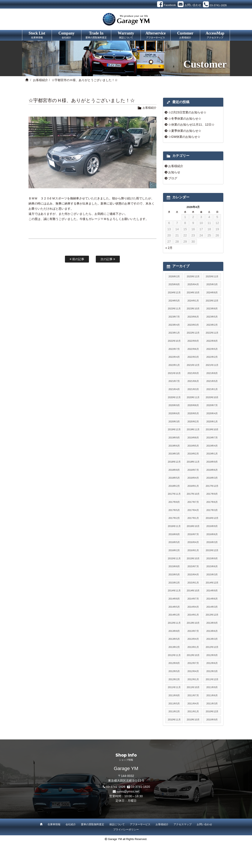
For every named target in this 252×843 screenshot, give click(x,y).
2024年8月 (212, 292)
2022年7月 (174, 349)
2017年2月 (174, 518)
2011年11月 (174, 687)
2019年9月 (174, 437)
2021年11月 (212, 365)
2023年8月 (212, 308)
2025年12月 (193, 276)
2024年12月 (174, 292)
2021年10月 (174, 373)
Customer (185, 35)
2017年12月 (212, 486)
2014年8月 (174, 598)
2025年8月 (174, 284)
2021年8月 (212, 373)
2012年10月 (193, 655)
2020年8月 (193, 405)
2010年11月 (174, 719)
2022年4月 (174, 357)
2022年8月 (212, 341)
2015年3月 (212, 574)
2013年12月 (212, 614)
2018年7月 (193, 470)
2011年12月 (212, 679)
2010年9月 (212, 719)
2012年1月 (193, 679)
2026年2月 (174, 276)
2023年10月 (193, 308)
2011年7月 (193, 695)
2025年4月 (193, 284)
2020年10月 (212, 397)
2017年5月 (174, 510)
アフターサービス (140, 824)
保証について (117, 824)
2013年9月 (212, 623)
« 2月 (168, 247)
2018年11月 (193, 461)
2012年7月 (193, 663)
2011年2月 (174, 711)
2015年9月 (212, 558)
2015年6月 (212, 566)
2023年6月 (193, 316)
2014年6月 (212, 598)
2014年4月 (193, 607)
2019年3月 (174, 453)
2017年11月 (174, 494)
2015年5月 (174, 574)
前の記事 (77, 259)
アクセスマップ (183, 824)
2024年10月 (193, 292)
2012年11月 (174, 655)
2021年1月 (212, 389)
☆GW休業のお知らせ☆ (184, 136)
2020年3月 (174, 421)
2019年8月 (193, 437)
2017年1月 (193, 518)
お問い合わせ (204, 824)
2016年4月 (193, 542)
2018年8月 (174, 470)
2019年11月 (193, 429)
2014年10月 (193, 590)
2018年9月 (212, 461)
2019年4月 (212, 445)
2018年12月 (174, 461)
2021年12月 (193, 365)
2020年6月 (174, 413)
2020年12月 (174, 397)
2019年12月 (174, 429)
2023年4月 (174, 325)
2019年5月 (193, 445)
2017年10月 (193, 494)
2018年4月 (193, 477)
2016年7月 (193, 534)
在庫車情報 (54, 824)
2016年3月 (212, 542)
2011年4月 (193, 703)
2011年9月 (212, 687)
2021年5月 (212, 381)
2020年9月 (174, 405)
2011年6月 (212, 695)
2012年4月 (193, 671)
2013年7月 (193, 631)
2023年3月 (193, 325)
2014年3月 (212, 607)
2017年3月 (212, 510)
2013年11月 (174, 623)
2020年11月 (193, 397)
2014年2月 (174, 614)
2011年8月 (174, 695)
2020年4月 (212, 413)
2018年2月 (174, 486)
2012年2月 (174, 679)
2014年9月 (212, 590)
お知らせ (174, 172)
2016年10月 (193, 526)
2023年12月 (212, 300)
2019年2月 (193, 453)
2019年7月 (212, 437)
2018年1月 (193, 486)
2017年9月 (212, 494)
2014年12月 (212, 582)
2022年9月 (193, 341)
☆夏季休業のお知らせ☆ (184, 130)
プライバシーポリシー (126, 829)
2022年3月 (193, 357)
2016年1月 (193, 550)
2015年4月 (193, 574)
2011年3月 (212, 703)
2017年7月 (193, 502)
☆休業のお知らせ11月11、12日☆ (191, 124)
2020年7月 (212, 405)
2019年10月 (212, 429)
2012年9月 (212, 655)
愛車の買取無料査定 (92, 824)
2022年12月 (193, 332)
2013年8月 (174, 631)
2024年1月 (193, 300)
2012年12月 (212, 647)
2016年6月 (212, 534)
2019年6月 (174, 445)
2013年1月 (193, 647)
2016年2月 (174, 550)
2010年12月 (212, 711)
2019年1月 (212, 453)
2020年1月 (212, 421)
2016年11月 (174, 526)
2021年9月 (193, 373)
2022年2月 (212, 357)
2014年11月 (174, 590)
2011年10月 (193, 687)
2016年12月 (212, 518)
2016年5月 (174, 542)
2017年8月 (174, 502)
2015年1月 (193, 582)
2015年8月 (174, 566)
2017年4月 (193, 510)
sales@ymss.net (128, 791)
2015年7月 (193, 566)
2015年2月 (174, 582)
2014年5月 (174, 607)
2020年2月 (193, 421)
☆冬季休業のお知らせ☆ (184, 118)
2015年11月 (174, 558)
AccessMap (215, 35)
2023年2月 (212, 325)
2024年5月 (174, 300)
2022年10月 (174, 341)
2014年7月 (193, 598)
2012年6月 (212, 663)
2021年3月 (193, 389)
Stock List (37, 35)
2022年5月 (212, 349)
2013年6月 (212, 631)
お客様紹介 (40, 80)
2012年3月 (212, 671)
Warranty (126, 35)
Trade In (96, 35)
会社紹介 (71, 824)
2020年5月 (193, 413)
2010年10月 (193, 719)
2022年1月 (174, 365)
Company (66, 35)
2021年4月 (174, 389)
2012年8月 (174, 663)
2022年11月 (212, 332)
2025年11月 (212, 276)
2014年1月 (193, 614)
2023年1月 (174, 332)
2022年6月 (193, 349)
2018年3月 (212, 477)
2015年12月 (212, 550)
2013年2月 (174, 647)
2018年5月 (174, 477)
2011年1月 (193, 711)
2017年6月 (212, 502)
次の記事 (107, 259)
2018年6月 (212, 470)
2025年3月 (212, 284)
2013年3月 (212, 639)
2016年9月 (212, 526)
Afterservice (155, 35)
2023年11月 (174, 308)
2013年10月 (193, 623)
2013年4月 (193, 639)
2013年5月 (174, 639)
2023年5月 (212, 316)
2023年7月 (174, 316)
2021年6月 (193, 381)
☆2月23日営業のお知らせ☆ (187, 112)
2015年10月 (193, 558)
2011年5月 (174, 703)
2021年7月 (174, 381)
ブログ (172, 178)
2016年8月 (174, 534)
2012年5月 (174, 671)
